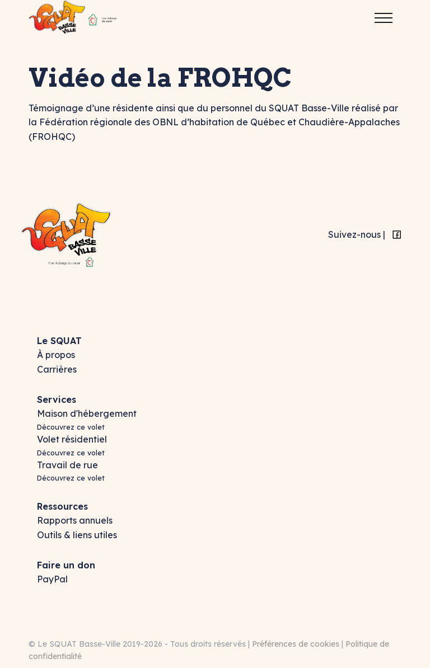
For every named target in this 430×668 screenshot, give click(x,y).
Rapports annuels (75, 520)
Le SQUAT (59, 340)
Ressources (62, 506)
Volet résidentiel (72, 439)
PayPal (52, 579)
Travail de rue (67, 465)
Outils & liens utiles (77, 534)
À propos (56, 354)
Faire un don (66, 565)
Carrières (57, 369)
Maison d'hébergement (87, 413)
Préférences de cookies (295, 644)
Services (56, 399)
